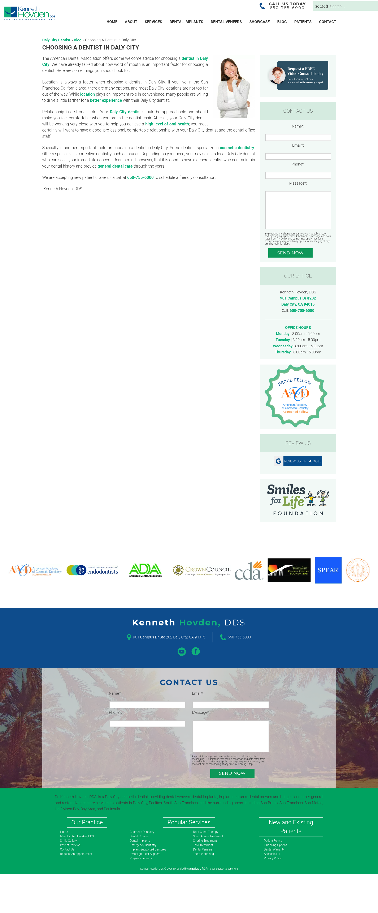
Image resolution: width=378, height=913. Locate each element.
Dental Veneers (226, 22)
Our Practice (87, 822)
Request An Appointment (76, 854)
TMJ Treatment (203, 845)
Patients (303, 22)
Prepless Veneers (141, 858)
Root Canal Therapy (205, 832)
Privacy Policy (273, 858)
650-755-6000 (302, 310)
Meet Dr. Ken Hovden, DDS (77, 836)
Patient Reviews (70, 845)
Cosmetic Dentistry (142, 832)
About (131, 22)
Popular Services (189, 822)
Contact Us (67, 849)
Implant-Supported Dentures (148, 849)
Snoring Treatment (205, 840)
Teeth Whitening (203, 854)
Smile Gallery (68, 840)
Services (153, 22)
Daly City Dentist (56, 40)
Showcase (259, 22)
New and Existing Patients (291, 827)
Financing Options (275, 845)
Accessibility (272, 854)
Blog (282, 22)
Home (112, 22)
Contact (327, 22)
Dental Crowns (139, 836)
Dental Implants (186, 22)
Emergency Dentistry (143, 845)
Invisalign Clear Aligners (145, 854)
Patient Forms (273, 840)
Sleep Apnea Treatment (208, 836)
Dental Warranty (274, 849)
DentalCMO (197, 868)
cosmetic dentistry (237, 147)
